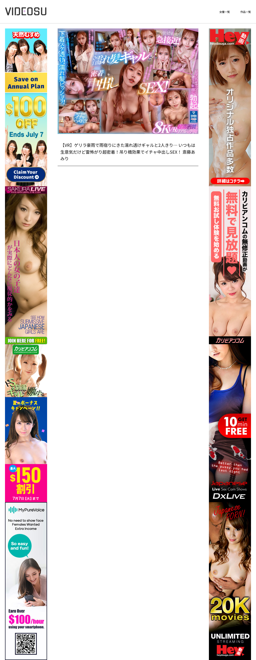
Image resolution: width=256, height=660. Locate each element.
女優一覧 (224, 12)
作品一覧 (245, 12)
